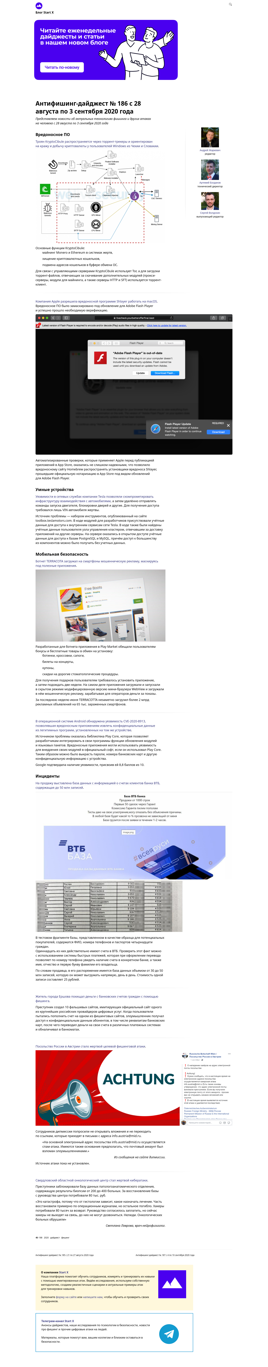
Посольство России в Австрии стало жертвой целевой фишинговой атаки (90, 1046)
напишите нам (93, 1297)
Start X (63, 1272)
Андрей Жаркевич (210, 150)
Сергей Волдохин (210, 212)
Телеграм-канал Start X (57, 1321)
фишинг (65, 1237)
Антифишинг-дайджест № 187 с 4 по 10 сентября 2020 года (165, 1255)
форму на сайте (66, 1297)
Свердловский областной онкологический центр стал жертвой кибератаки (91, 1180)
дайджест (55, 1237)
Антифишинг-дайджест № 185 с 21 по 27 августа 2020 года (64, 1255)
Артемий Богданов (210, 182)
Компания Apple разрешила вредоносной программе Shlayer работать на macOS (96, 301)
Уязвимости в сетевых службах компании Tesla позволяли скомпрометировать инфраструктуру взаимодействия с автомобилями (94, 498)
